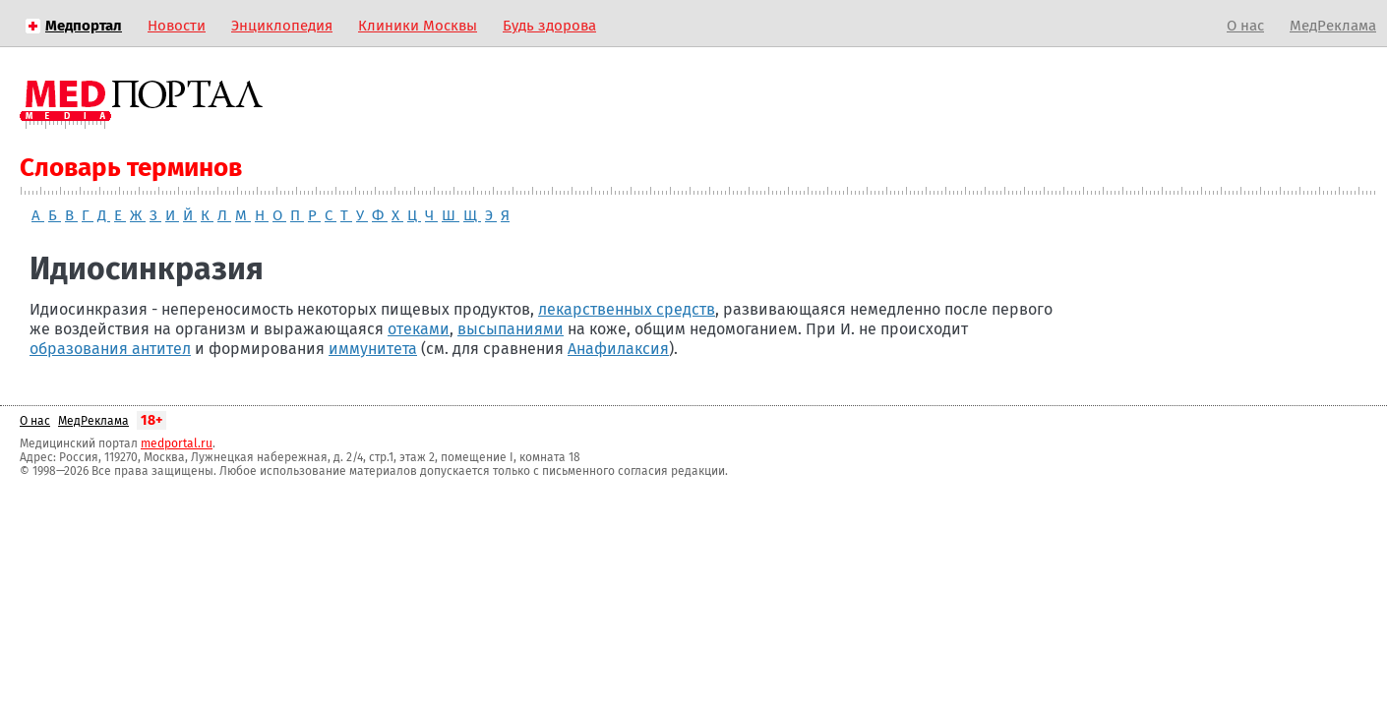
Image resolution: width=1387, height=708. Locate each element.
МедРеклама (1333, 25)
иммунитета (373, 348)
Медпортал (83, 25)
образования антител (110, 348)
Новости (177, 25)
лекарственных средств (626, 309)
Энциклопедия (281, 25)
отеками (419, 329)
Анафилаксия (618, 348)
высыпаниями (510, 329)
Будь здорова (549, 25)
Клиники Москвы (417, 25)
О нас (1245, 25)
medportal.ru (176, 443)
